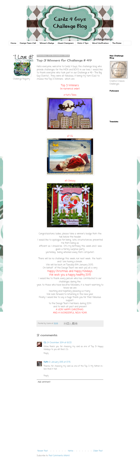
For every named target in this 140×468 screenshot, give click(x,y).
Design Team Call (28, 43)
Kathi (46, 362)
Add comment (44, 382)
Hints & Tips (82, 43)
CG (45, 342)
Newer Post (42, 450)
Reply (46, 353)
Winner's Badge (47, 43)
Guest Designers (66, 43)
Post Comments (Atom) (59, 455)
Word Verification (100, 43)
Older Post (98, 450)
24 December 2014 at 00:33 (59, 342)
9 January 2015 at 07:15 (59, 362)
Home (13, 43)
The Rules (116, 43)
